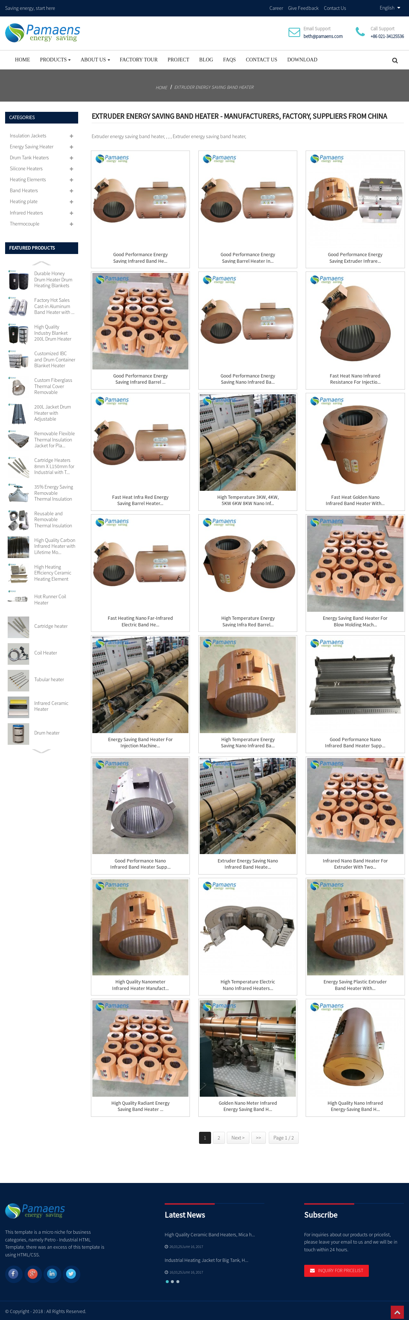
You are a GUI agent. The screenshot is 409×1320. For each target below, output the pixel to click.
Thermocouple (24, 221)
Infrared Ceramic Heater (51, 704)
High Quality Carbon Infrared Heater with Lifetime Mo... (54, 544)
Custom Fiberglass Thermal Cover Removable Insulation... (53, 384)
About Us (95, 57)
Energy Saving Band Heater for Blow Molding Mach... (355, 619)
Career (276, 7)
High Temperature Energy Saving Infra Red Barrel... (248, 619)
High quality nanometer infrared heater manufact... (140, 982)
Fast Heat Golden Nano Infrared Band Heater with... (355, 498)
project (178, 57)
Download (302, 57)
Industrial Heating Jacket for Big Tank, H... (206, 1258)
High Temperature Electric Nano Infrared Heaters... (248, 982)
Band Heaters (24, 188)
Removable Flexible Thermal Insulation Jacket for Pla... (54, 437)
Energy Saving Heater (31, 144)
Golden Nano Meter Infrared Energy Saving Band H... (248, 1104)
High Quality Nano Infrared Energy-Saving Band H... (355, 1104)
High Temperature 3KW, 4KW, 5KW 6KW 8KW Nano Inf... (248, 498)
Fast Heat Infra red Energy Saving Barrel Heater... (140, 498)
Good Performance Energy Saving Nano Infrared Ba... (248, 377)
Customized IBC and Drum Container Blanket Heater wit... (54, 358)
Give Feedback (303, 7)
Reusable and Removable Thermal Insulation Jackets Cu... (53, 517)
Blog (206, 57)
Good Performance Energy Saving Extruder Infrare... (355, 256)
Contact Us (335, 7)
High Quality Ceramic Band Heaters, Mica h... (210, 1232)
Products (55, 57)
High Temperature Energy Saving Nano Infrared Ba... (248, 740)
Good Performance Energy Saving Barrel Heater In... (248, 256)
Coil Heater (45, 650)
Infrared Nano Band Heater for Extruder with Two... (355, 862)
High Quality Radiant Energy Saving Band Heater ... (140, 1104)
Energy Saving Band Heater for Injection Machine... (140, 740)
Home (22, 57)
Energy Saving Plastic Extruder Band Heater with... (355, 982)
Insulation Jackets (28, 133)
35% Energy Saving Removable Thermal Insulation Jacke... (53, 491)
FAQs (229, 57)
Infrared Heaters (26, 210)
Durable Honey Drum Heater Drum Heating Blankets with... (53, 278)
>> (258, 1135)
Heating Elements (28, 177)
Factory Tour (139, 57)
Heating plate (24, 199)
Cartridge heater (51, 624)
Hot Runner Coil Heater (50, 597)
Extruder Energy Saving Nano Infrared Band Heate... (248, 862)
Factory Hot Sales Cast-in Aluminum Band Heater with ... (54, 304)
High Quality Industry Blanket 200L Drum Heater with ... (52, 331)
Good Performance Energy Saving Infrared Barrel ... (140, 377)
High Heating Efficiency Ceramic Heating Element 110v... (52, 571)
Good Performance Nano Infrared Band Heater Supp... (355, 740)
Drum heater (47, 730)
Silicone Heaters (26, 166)
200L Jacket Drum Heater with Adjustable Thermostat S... (52, 411)
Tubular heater (49, 677)
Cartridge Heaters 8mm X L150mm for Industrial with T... (54, 464)
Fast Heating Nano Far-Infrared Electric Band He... (140, 619)
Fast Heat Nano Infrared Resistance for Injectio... (355, 377)
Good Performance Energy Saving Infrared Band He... (140, 256)
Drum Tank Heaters (29, 155)
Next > (238, 1135)
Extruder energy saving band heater (213, 85)
